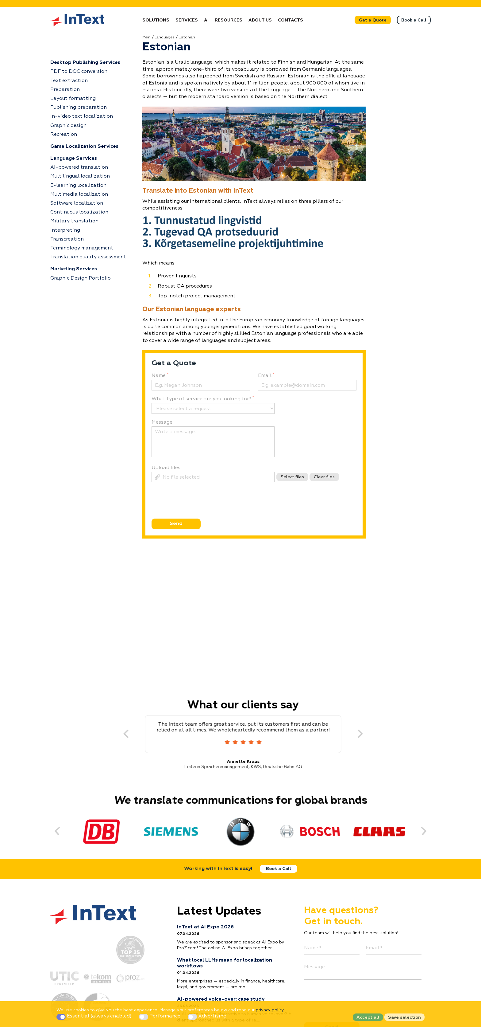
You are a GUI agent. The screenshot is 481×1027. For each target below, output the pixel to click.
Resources (228, 20)
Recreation (63, 134)
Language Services (73, 158)
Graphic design (68, 125)
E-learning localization (78, 185)
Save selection (404, 1017)
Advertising (207, 1016)
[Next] (354, 734)
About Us (260, 20)
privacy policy (270, 1010)
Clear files (324, 477)
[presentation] (198, 511)
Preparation (65, 89)
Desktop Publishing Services (85, 62)
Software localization (76, 203)
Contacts (290, 20)
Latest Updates (219, 911)
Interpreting (65, 230)
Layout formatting (73, 98)
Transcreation (67, 239)
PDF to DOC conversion (78, 71)
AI (206, 20)
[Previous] (120, 734)
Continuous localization (79, 212)
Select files (292, 477)
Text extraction (69, 80)
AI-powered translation (79, 167)
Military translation (74, 221)
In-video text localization (81, 116)
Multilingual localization (80, 176)
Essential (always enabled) (94, 1016)
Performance (160, 1016)
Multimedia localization (79, 194)
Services (186, 20)
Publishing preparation (78, 107)
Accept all (367, 1017)
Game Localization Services (84, 146)
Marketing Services (73, 269)
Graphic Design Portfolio (80, 278)
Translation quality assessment (88, 257)
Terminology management (81, 248)
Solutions (155, 20)
